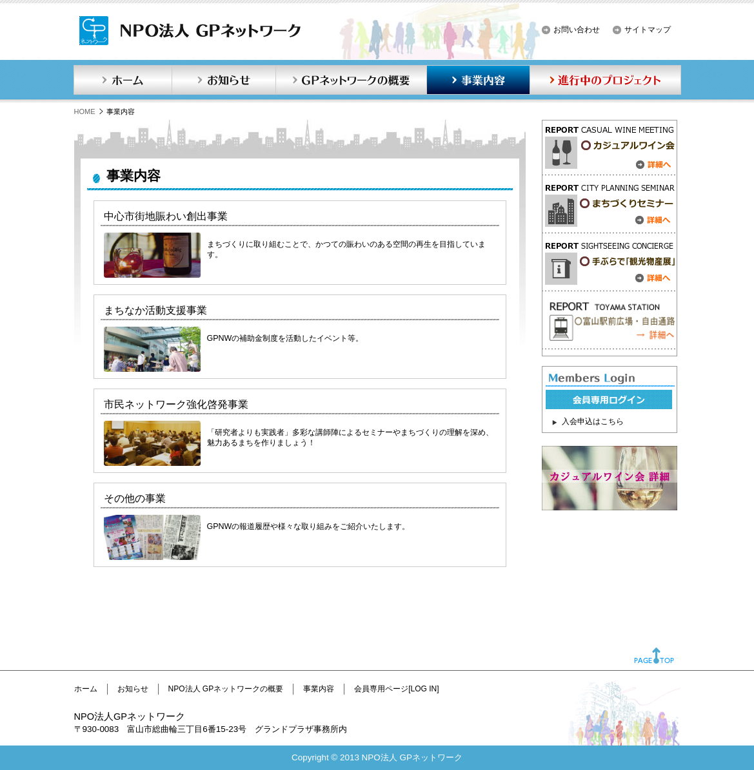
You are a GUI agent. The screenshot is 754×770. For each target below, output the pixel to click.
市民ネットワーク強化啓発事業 (176, 404)
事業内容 (478, 79)
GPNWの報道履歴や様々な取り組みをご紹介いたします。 (308, 526)
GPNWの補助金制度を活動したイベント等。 (285, 338)
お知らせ (223, 79)
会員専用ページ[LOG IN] (396, 688)
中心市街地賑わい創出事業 (166, 216)
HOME (84, 111)
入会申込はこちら (593, 421)
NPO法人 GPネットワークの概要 (226, 688)
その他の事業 (135, 498)
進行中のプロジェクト (606, 79)
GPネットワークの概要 (350, 79)
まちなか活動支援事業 (155, 310)
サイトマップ (647, 29)
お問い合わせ (576, 29)
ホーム (122, 79)
